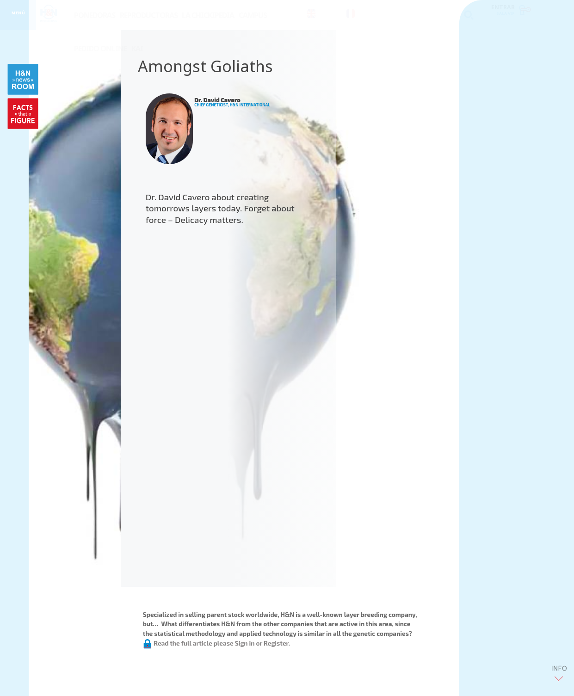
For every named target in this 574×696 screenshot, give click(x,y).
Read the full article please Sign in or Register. (216, 643)
